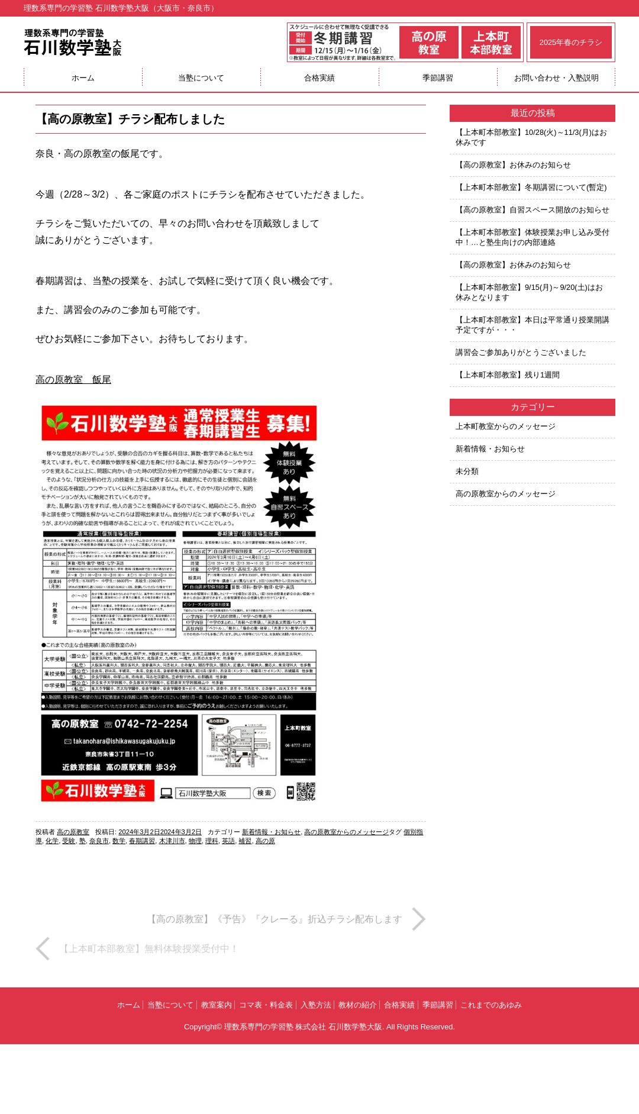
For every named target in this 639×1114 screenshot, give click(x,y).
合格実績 (319, 77)
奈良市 (99, 840)
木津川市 (172, 840)
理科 (211, 840)
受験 (68, 840)
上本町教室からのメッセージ (506, 426)
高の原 (265, 840)
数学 (118, 840)
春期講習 (142, 840)
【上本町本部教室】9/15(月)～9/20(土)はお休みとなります (529, 292)
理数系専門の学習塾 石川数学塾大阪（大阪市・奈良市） (121, 8)
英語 (228, 840)
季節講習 (437, 77)
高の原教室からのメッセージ (346, 831)
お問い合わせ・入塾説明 (556, 77)
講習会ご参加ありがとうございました (521, 352)
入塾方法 (316, 1004)
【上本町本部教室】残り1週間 (508, 374)
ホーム (83, 77)
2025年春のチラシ (571, 42)
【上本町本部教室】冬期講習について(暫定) (531, 187)
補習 (244, 840)
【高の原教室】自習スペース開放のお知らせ (532, 209)
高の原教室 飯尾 (73, 379)
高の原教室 (73, 831)
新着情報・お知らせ (271, 831)
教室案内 (216, 1004)
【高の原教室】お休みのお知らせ (513, 164)
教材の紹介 (357, 1004)
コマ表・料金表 (266, 1004)
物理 (195, 840)
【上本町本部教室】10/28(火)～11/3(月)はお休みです (531, 137)
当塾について (201, 77)
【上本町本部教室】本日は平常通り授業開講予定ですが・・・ (532, 324)
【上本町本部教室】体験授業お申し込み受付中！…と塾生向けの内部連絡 (532, 237)
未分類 (467, 471)
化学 (52, 840)
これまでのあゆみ (491, 1004)
